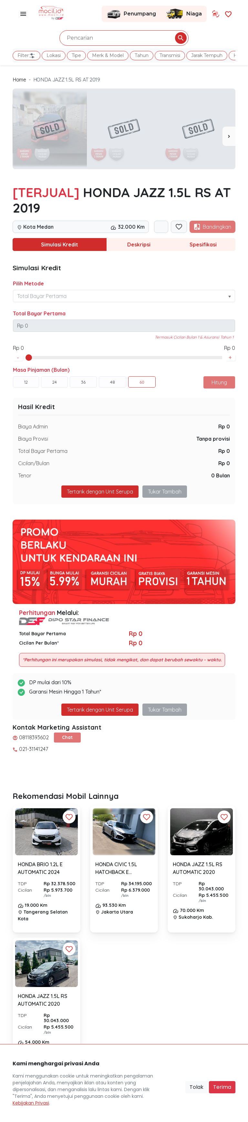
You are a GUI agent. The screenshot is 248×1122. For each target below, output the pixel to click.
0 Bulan (220, 475)
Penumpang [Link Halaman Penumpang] (131, 14)
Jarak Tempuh (206, 55)
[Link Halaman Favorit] (228, 13)
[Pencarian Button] (181, 38)
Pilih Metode (28, 283)
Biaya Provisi (33, 439)
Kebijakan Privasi (31, 1103)
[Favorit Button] (69, 816)
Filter (26, 56)
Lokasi (53, 55)
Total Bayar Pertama (39, 313)
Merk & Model (108, 55)
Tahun (142, 55)
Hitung (219, 382)
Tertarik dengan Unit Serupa (100, 491)
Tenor (24, 475)
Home (19, 79)
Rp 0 (224, 426)
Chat (67, 737)
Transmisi (170, 55)
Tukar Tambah (164, 491)
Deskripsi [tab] (138, 244)
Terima (222, 1087)
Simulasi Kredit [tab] (59, 244)
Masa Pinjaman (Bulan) (41, 370)
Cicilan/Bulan (33, 463)
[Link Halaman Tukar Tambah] (216, 14)
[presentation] (228, 136)
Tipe (76, 55)
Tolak (196, 1087)
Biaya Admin (33, 426)
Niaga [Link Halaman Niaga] (184, 14)
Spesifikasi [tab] (203, 244)
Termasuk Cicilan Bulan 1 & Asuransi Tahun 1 (194, 337)
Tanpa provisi (213, 439)
